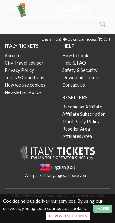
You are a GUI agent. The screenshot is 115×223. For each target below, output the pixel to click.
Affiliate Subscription (83, 114)
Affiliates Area (77, 136)
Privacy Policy (19, 70)
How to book (75, 55)
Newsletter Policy (23, 92)
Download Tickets (79, 39)
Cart (104, 39)
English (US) (51, 39)
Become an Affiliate (82, 106)
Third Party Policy (81, 121)
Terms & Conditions (24, 77)
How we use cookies (25, 85)
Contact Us (73, 85)
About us (14, 55)
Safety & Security (80, 70)
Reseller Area (76, 128)
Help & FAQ (74, 62)
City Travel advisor (24, 62)
